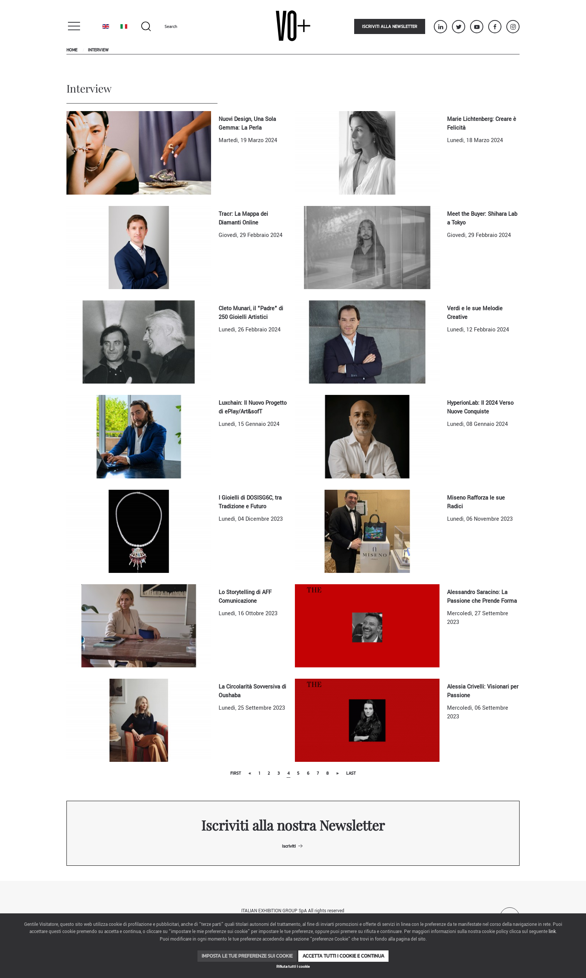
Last (351, 773)
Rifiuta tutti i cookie (293, 966)
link (552, 931)
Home (71, 50)
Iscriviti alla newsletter (389, 26)
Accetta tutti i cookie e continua (343, 955)
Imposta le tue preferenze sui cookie (247, 955)
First (235, 773)
